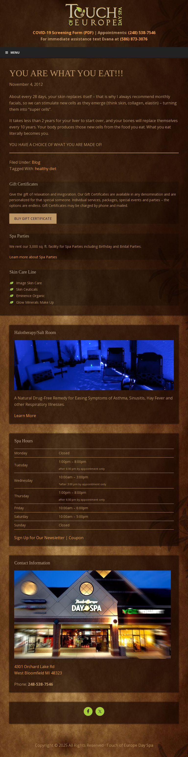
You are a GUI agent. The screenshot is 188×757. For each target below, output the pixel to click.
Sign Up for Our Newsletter (39, 537)
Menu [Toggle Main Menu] (12, 52)
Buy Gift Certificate (33, 218)
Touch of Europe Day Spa (93, 14)
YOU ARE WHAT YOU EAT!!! (66, 73)
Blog (36, 162)
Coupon (76, 537)
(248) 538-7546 (141, 32)
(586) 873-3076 (133, 39)
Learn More (25, 415)
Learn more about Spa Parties (33, 257)
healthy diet (45, 168)
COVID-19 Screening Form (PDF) (63, 32)
